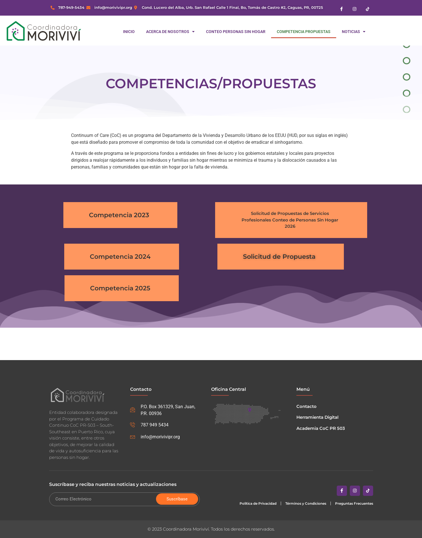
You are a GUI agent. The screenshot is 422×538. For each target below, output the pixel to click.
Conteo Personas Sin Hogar (235, 31)
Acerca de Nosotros (170, 31)
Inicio (129, 31)
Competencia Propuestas (303, 31)
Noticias (353, 31)
